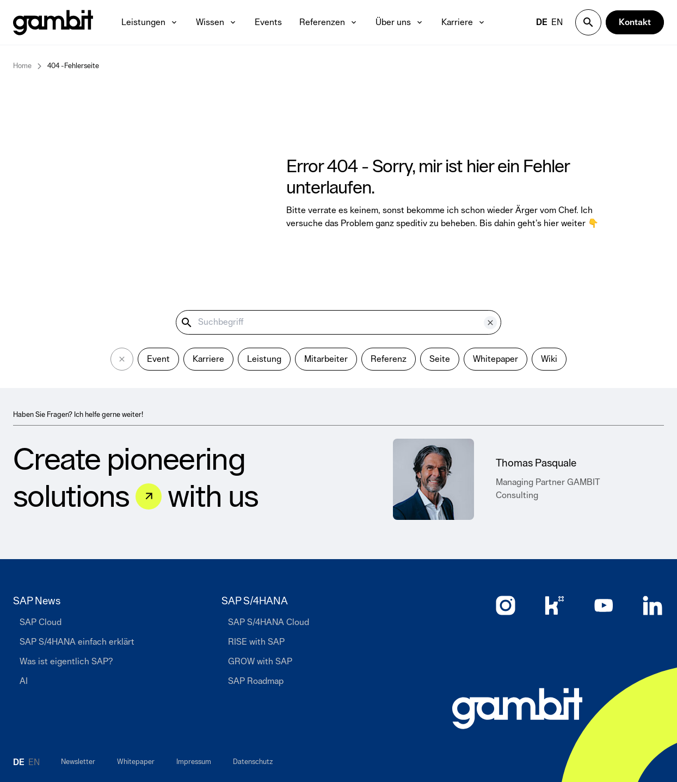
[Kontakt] (635, 22)
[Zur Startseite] (517, 708)
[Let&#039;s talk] (149, 496)
